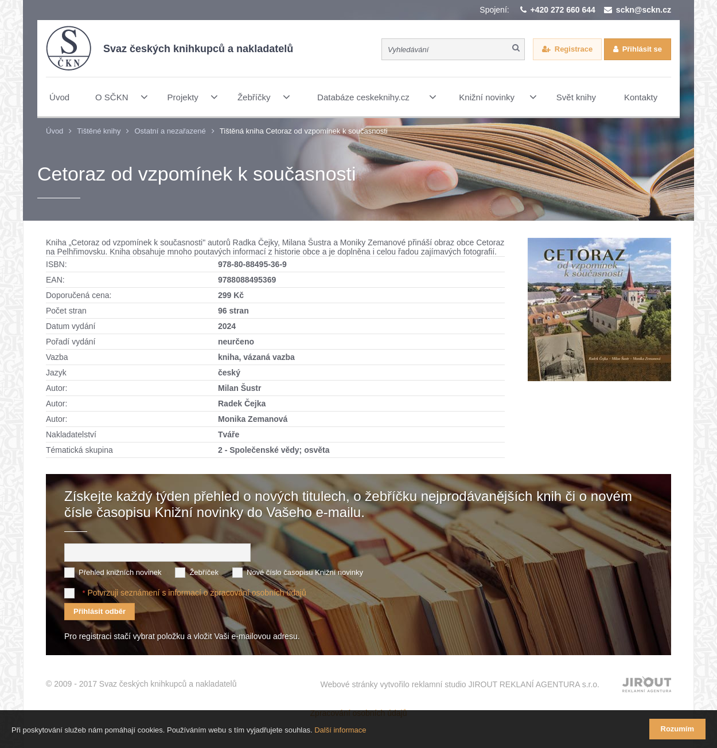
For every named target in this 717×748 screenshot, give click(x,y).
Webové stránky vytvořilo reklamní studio (459, 684)
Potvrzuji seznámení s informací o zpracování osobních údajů (196, 592)
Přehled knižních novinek (120, 572)
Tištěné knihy (98, 131)
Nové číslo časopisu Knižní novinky (305, 572)
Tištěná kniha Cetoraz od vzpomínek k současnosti (304, 131)
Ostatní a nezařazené (169, 131)
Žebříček (204, 572)
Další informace (340, 730)
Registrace (574, 49)
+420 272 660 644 (563, 9)
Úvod (54, 131)
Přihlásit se (642, 49)
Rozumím (678, 728)
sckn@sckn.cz (643, 9)
